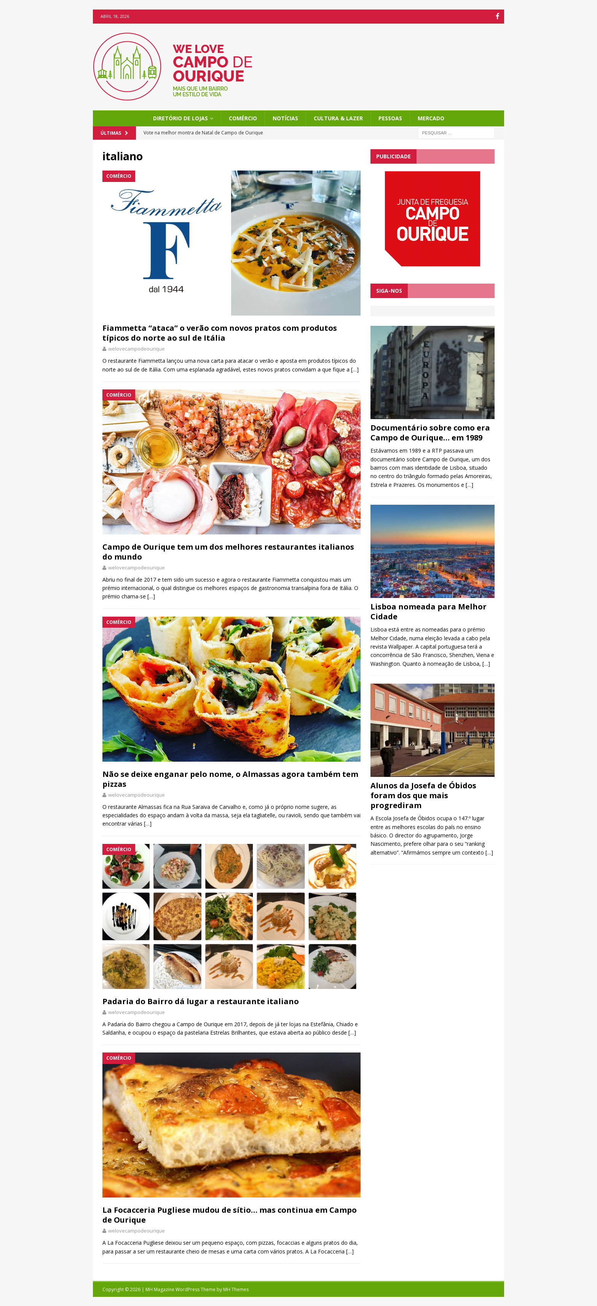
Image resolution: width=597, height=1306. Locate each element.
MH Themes (236, 1288)
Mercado (431, 117)
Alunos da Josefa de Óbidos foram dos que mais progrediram (423, 795)
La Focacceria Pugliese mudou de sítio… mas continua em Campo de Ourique (229, 1214)
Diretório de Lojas (180, 117)
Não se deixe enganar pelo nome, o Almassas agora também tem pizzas (230, 778)
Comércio (243, 117)
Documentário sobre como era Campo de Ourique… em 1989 (430, 432)
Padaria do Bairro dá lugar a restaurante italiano (200, 1000)
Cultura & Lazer (338, 117)
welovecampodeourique (136, 348)
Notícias (285, 117)
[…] (355, 368)
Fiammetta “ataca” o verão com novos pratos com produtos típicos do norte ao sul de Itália (219, 332)
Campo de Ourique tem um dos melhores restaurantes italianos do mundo (228, 551)
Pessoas (390, 117)
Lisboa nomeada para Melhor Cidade (428, 611)
